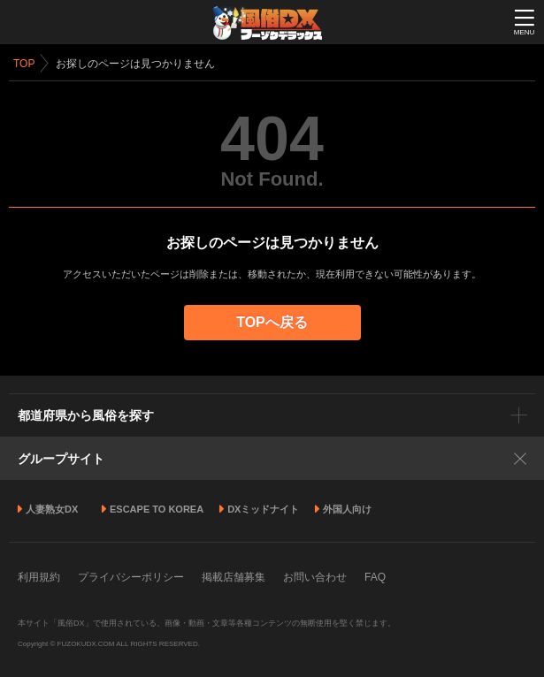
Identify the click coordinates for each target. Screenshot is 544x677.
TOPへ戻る (272, 322)
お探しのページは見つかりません (135, 63)
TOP (23, 63)
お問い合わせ (315, 577)
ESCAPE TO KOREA (156, 509)
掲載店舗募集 (233, 577)
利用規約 (39, 577)
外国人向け (347, 509)
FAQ (375, 577)
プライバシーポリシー (131, 577)
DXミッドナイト (263, 509)
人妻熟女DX (52, 509)
